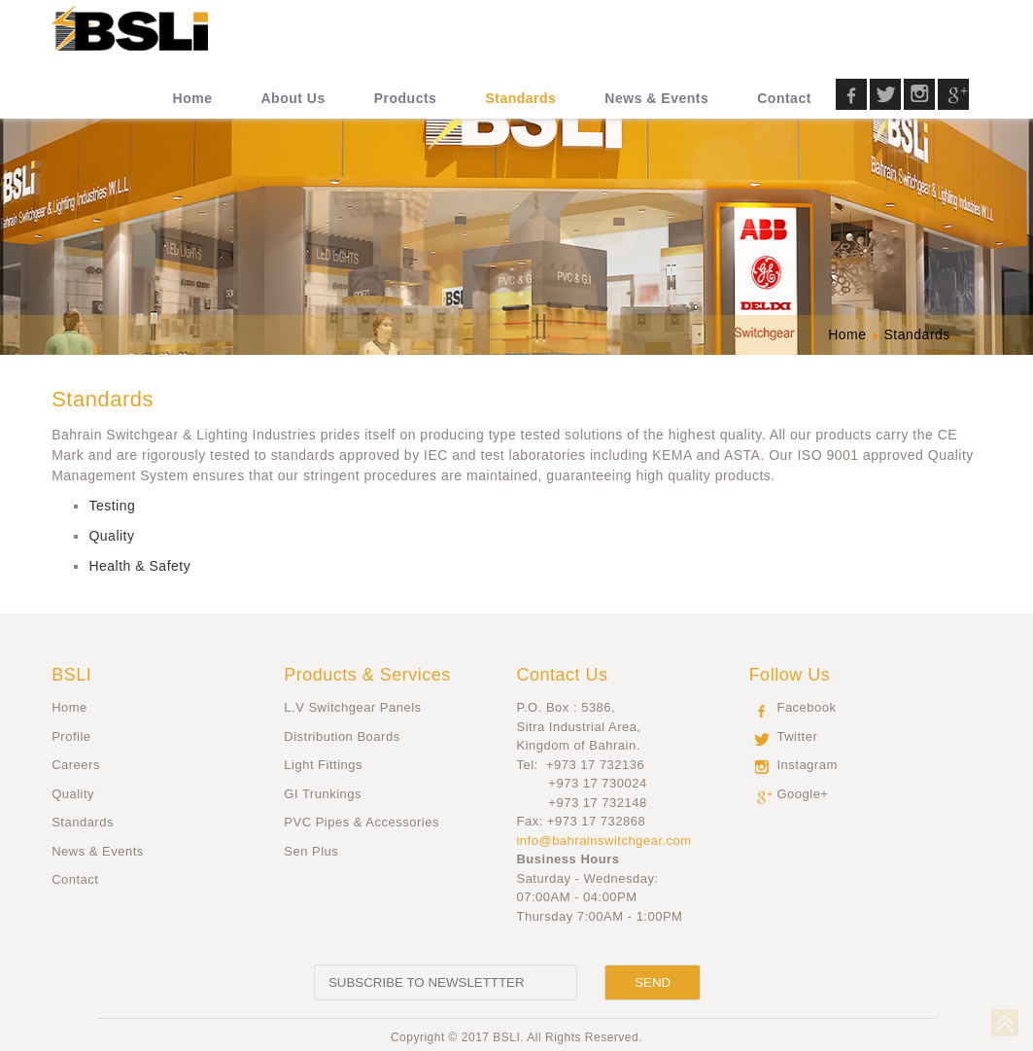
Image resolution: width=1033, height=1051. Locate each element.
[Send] (652, 982)
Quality (111, 535)
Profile (71, 736)
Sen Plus (311, 851)
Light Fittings (323, 764)
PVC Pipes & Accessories (361, 822)
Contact (75, 879)
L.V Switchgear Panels (352, 707)
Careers (76, 764)
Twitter (796, 736)
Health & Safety (139, 566)
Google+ (802, 794)
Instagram (806, 764)
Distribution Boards (341, 736)
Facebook (806, 707)
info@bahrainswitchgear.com (603, 840)
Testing (111, 505)
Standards (83, 822)
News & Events (98, 851)
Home (69, 707)
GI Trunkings (323, 794)
